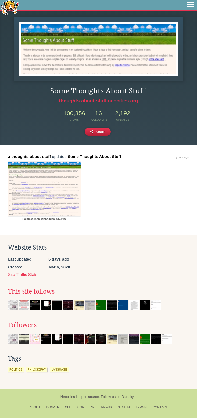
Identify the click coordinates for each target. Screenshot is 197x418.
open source (89, 397)
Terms (141, 407)
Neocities (67, 397)
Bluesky (127, 397)
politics (15, 369)
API (92, 407)
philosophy (37, 369)
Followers (22, 324)
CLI (67, 407)
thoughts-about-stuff (29, 156)
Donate (52, 407)
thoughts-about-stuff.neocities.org (98, 100)
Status (124, 407)
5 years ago (181, 157)
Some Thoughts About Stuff (94, 156)
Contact (160, 407)
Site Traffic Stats (22, 274)
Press (106, 407)
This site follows (31, 291)
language (59, 369)
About (34, 407)
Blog (80, 407)
